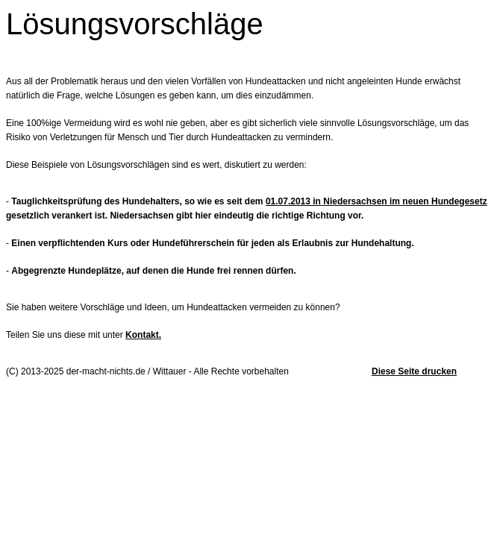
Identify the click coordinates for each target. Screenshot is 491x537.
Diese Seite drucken (414, 371)
